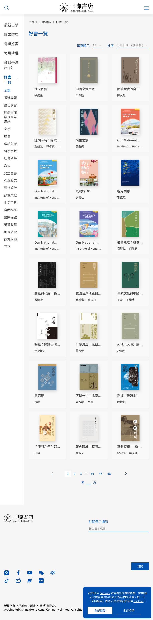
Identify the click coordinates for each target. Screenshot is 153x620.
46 (109, 473)
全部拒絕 (128, 610)
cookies (105, 593)
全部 (7, 90)
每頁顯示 (83, 45)
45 (100, 473)
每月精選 (11, 52)
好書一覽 (7, 79)
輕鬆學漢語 (11, 65)
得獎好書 (11, 43)
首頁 (31, 22)
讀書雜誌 (11, 34)
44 (92, 473)
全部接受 (100, 610)
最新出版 (11, 24)
